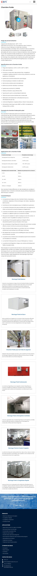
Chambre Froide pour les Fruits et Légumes (18, 349)
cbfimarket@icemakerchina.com (11, 561)
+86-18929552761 (7, 565)
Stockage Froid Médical (18, 279)
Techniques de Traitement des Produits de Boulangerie (15, 536)
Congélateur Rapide (7, 517)
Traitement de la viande (8, 532)
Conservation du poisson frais (9, 531)
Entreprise (5, 548)
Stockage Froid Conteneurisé (18, 382)
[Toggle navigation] (34, 1)
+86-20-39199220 (7, 563)
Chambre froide (6, 521)
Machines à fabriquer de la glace (10, 515)
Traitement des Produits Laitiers (10, 542)
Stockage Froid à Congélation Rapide (18, 480)
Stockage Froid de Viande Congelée (18, 448)
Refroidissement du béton (9, 538)
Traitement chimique (7, 540)
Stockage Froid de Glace (18, 314)
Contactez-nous (7, 557)
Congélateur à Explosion (8, 519)
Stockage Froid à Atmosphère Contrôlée (18, 415)
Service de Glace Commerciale (9, 529)
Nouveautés (5, 553)
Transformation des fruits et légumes (11, 534)
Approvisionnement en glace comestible (12, 527)
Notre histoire (6, 549)
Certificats (5, 551)
